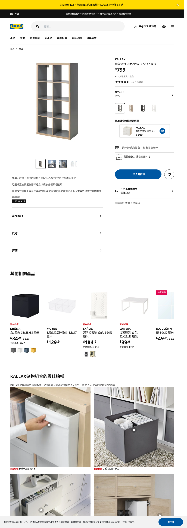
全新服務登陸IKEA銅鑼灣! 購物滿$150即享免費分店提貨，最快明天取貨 (98, 13)
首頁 (12, 48)
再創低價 (62, 38)
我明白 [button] (171, 521)
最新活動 (77, 38)
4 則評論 (139, 81)
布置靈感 (35, 38)
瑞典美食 (91, 38)
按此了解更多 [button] (129, 521)
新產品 (48, 38)
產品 (21, 48)
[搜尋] (84, 26)
